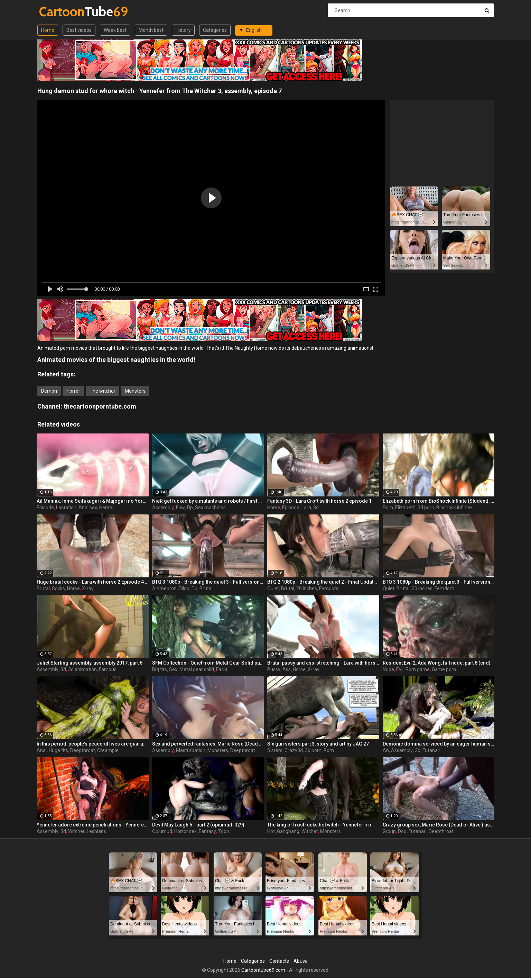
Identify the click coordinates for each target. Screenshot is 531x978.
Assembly (163, 507)
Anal (42, 750)
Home (47, 30)
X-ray (88, 588)
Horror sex (185, 831)
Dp (190, 507)
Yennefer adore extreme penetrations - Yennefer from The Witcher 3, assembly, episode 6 (93, 825)
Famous (108, 669)
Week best (115, 30)
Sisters (274, 750)
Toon (223, 831)
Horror (73, 391)
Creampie (108, 750)
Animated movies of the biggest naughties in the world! (116, 359)
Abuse (301, 961)
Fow (180, 507)
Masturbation (190, 750)
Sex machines (210, 507)
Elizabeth (405, 507)
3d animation (82, 669)
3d (316, 507)
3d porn (426, 507)
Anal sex (87, 507)
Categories (215, 30)
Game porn (444, 669)
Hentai (106, 507)
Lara (306, 507)
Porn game (418, 669)
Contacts (279, 961)
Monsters (135, 391)
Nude (388, 669)
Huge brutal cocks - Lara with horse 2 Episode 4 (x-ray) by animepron (93, 582)
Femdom (329, 588)
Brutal (43, 588)
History (183, 30)
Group (389, 831)
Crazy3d (294, 750)
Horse (273, 507)
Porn (388, 507)
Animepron (164, 588)
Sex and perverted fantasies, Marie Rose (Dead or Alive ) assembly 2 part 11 (208, 744)
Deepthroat (82, 750)
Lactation (66, 507)
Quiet (273, 588)
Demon (49, 391)
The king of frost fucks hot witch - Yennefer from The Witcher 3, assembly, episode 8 (323, 825)
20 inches (306, 588)
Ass (286, 669)
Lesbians (96, 831)
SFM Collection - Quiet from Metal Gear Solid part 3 (208, 663)
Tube (57, 11)
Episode (45, 507)
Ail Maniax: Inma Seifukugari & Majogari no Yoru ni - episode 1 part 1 (93, 501)
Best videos (79, 30)
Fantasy (207, 831)
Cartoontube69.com (263, 970)
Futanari (431, 750)
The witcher (102, 391)
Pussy (273, 669)
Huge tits (58, 750)
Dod (402, 831)
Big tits (159, 669)
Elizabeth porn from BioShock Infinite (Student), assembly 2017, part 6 (439, 501)
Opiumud (162, 831)
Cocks (58, 588)
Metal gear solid (196, 669)
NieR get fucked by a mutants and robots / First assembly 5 (208, 501)
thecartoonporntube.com (100, 406)
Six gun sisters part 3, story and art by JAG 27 (318, 744)
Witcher (76, 831)
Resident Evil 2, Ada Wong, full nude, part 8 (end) (437, 663)
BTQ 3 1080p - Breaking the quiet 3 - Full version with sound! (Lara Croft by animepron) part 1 (439, 582)
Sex (173, 669)
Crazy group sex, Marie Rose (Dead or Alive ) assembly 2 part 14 (439, 825)
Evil (399, 669)
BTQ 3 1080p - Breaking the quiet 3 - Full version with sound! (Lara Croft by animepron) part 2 (208, 582)
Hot (271, 831)
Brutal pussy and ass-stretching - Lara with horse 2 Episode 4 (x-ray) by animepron (323, 663)
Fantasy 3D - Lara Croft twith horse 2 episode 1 (319, 501)
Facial (222, 669)
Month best (151, 30)
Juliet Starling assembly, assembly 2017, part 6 (89, 663)
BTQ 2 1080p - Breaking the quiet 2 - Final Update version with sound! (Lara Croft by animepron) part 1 (323, 582)
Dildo (184, 588)
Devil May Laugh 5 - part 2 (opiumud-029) (198, 825)
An (386, 750)
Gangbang (288, 831)
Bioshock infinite (454, 507)
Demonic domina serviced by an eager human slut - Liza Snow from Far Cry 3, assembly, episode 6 (439, 744)
